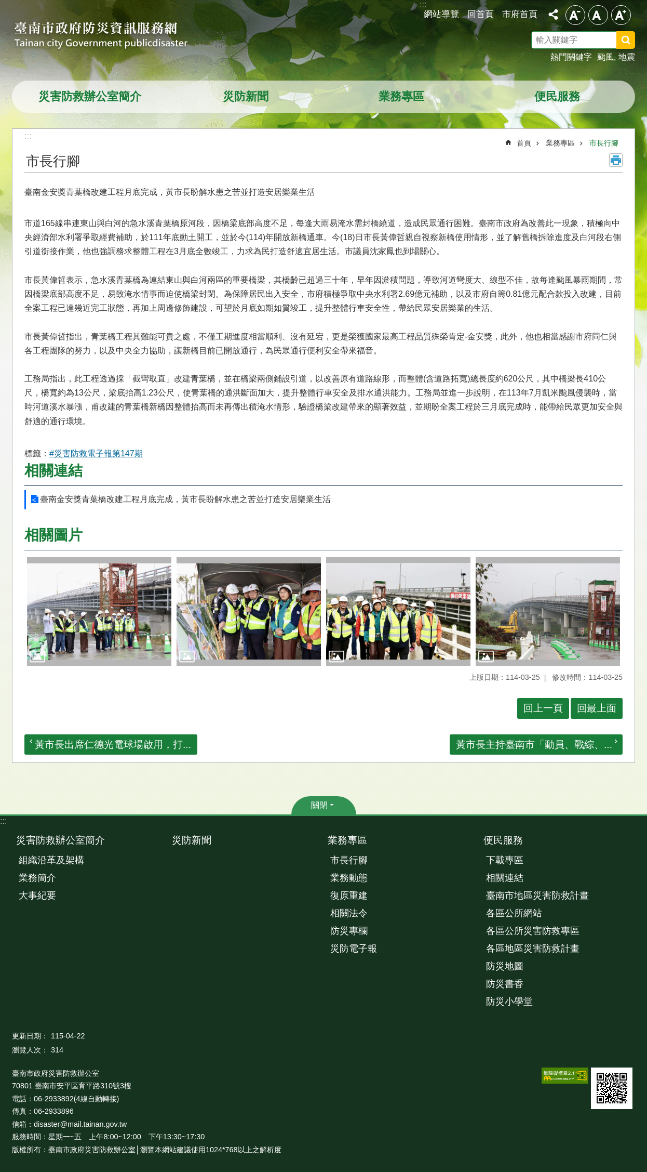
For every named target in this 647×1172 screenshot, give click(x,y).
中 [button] (598, 15)
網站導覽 (441, 14)
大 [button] (621, 15)
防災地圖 (504, 966)
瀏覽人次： (30, 1050)
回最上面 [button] (596, 708)
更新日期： (30, 1036)
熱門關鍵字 (571, 56)
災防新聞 (245, 96)
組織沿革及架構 (51, 860)
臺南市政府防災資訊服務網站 (110, 36)
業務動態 (349, 878)
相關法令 (349, 913)
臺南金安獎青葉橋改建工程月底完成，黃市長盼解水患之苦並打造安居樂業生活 (185, 499)
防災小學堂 (509, 1001)
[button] (99, 611)
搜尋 (639, 41)
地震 (626, 56)
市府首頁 (519, 14)
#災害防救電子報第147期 (96, 453)
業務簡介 (37, 878)
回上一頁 (543, 708)
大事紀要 (37, 895)
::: (3, 821)
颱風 (605, 56)
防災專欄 (349, 931)
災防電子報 (353, 948)
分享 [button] (553, 14)
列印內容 (616, 160)
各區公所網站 (514, 913)
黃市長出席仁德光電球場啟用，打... (113, 744)
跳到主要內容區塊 (5, 5)
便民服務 (557, 96)
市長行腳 (603, 143)
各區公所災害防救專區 (532, 931)
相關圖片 (53, 535)
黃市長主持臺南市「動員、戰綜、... (534, 744)
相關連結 (53, 471)
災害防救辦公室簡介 (89, 96)
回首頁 (480, 14)
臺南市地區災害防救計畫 (537, 895)
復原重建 (349, 895)
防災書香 (504, 984)
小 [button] (575, 15)
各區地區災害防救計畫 (532, 948)
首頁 (524, 143)
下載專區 (504, 860)
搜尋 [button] (625, 40)
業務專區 (401, 96)
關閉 (319, 805)
